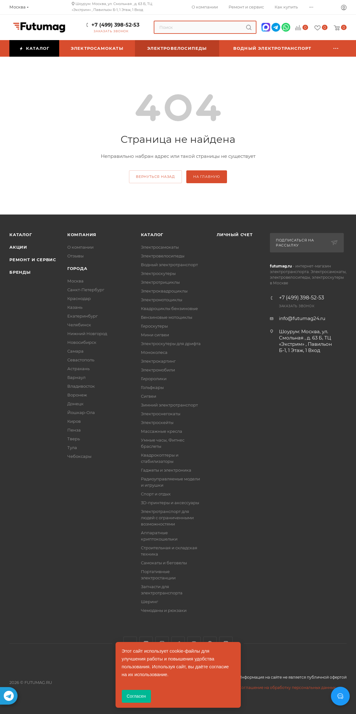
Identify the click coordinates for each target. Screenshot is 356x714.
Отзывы (75, 255)
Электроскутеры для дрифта (171, 343)
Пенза (74, 429)
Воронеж (77, 394)
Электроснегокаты (160, 413)
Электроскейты (157, 422)
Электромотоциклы (161, 299)
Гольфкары (152, 387)
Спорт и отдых (156, 493)
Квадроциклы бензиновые (169, 308)
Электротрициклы (160, 282)
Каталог (20, 234)
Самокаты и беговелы (164, 562)
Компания (81, 234)
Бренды (20, 272)
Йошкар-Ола (81, 412)
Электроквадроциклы (164, 290)
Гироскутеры (154, 326)
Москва (75, 280)
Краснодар (79, 298)
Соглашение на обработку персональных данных (287, 687)
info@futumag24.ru (302, 318)
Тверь (73, 438)
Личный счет (235, 234)
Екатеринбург (82, 315)
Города (77, 268)
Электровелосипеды (162, 255)
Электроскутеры (158, 273)
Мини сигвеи (155, 334)
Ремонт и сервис (32, 259)
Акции (18, 247)
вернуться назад (155, 176)
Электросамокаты (160, 247)
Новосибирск (81, 342)
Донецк (75, 403)
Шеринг (149, 601)
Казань (74, 307)
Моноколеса (154, 352)
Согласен (136, 696)
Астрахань (78, 368)
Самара (75, 351)
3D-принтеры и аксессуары (170, 502)
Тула (72, 447)
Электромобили (158, 369)
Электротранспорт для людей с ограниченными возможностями (167, 517)
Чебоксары (79, 456)
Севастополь (80, 359)
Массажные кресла (161, 431)
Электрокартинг (158, 361)
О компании (80, 247)
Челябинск (79, 324)
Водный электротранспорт (169, 264)
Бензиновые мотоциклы (166, 317)
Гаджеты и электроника (166, 470)
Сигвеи (148, 396)
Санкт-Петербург (85, 289)
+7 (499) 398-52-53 (115, 25)
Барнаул (76, 377)
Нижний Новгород (87, 333)
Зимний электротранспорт (169, 404)
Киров (74, 421)
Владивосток (81, 386)
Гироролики (154, 378)
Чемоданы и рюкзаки (164, 610)
